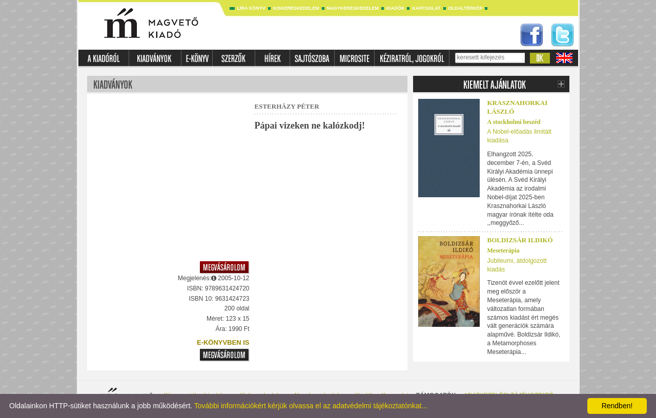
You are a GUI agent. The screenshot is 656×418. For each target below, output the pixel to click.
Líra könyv (251, 8)
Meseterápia (503, 250)
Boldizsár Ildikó (520, 240)
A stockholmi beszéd (514, 122)
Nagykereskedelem (353, 8)
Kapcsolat (426, 8)
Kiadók (395, 8)
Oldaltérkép (465, 8)
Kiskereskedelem (296, 8)
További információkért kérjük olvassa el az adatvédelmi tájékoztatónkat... (310, 406)
